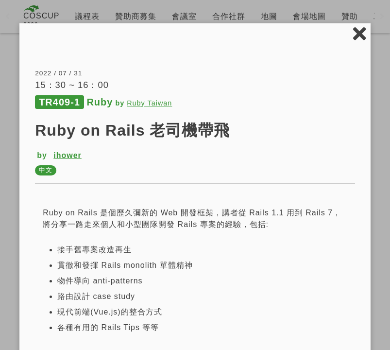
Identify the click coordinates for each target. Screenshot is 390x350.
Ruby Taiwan (149, 103)
